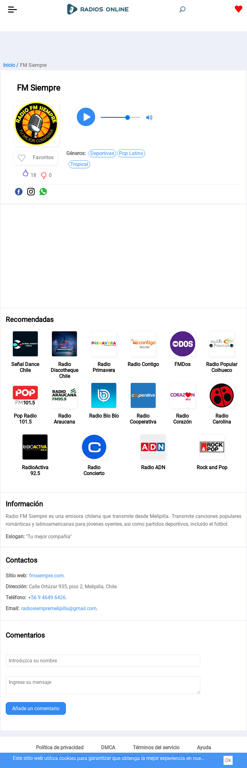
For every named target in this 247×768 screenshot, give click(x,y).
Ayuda (204, 747)
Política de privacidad (59, 747)
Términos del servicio (156, 747)
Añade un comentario (35, 708)
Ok (228, 760)
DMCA (108, 747)
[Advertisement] (123, 47)
